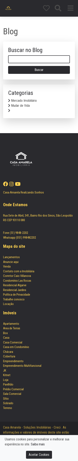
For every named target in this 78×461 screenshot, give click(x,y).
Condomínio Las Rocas (17, 281)
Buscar (39, 70)
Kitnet (6, 375)
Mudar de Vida (20, 106)
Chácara (8, 352)
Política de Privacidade (16, 294)
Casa (6, 338)
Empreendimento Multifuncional (22, 366)
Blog (10, 31)
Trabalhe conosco (14, 299)
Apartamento (11, 324)
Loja (5, 380)
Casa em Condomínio (16, 347)
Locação (8, 304)
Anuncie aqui (11, 262)
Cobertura (9, 356)
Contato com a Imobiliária (18, 271)
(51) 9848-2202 (19, 233)
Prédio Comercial (13, 389)
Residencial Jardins (14, 290)
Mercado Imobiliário (24, 101)
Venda (7, 266)
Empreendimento (13, 361)
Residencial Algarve (14, 285)
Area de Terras (11, 328)
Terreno (7, 408)
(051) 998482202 (26, 237)
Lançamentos (11, 257)
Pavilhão (8, 384)
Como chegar (12, 225)
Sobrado (8, 403)
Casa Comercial (12, 342)
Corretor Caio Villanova (17, 276)
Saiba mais (38, 444)
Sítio (6, 398)
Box (5, 333)
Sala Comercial (12, 394)
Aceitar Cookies (39, 455)
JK (4, 370)
